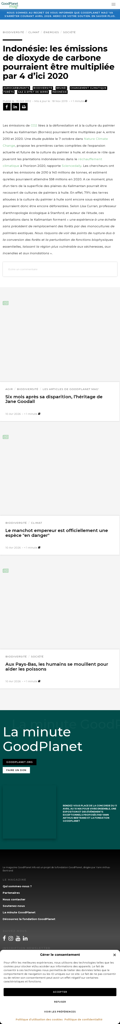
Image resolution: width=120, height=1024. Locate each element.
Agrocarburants (16, 88)
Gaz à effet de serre (33, 92)
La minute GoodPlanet (19, 912)
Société (69, 32)
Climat (33, 32)
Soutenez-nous (14, 906)
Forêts (8, 92)
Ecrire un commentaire (23, 269)
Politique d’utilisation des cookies (39, 1019)
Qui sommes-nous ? (17, 886)
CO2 (34, 125)
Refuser (60, 1001)
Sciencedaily (71, 166)
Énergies (51, 32)
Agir (9, 389)
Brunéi (61, 88)
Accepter (60, 992)
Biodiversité (13, 32)
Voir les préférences (60, 1011)
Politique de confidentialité (83, 1019)
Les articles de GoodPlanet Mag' (71, 389)
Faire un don (16, 770)
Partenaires (11, 892)
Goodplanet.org (19, 762)
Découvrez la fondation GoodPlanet (29, 919)
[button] (114, 955)
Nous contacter (14, 899)
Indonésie (59, 92)
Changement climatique (88, 88)
